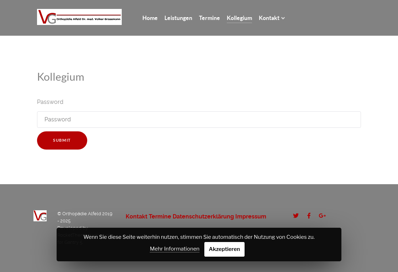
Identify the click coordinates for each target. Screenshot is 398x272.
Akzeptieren (224, 249)
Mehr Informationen (174, 249)
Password (50, 102)
